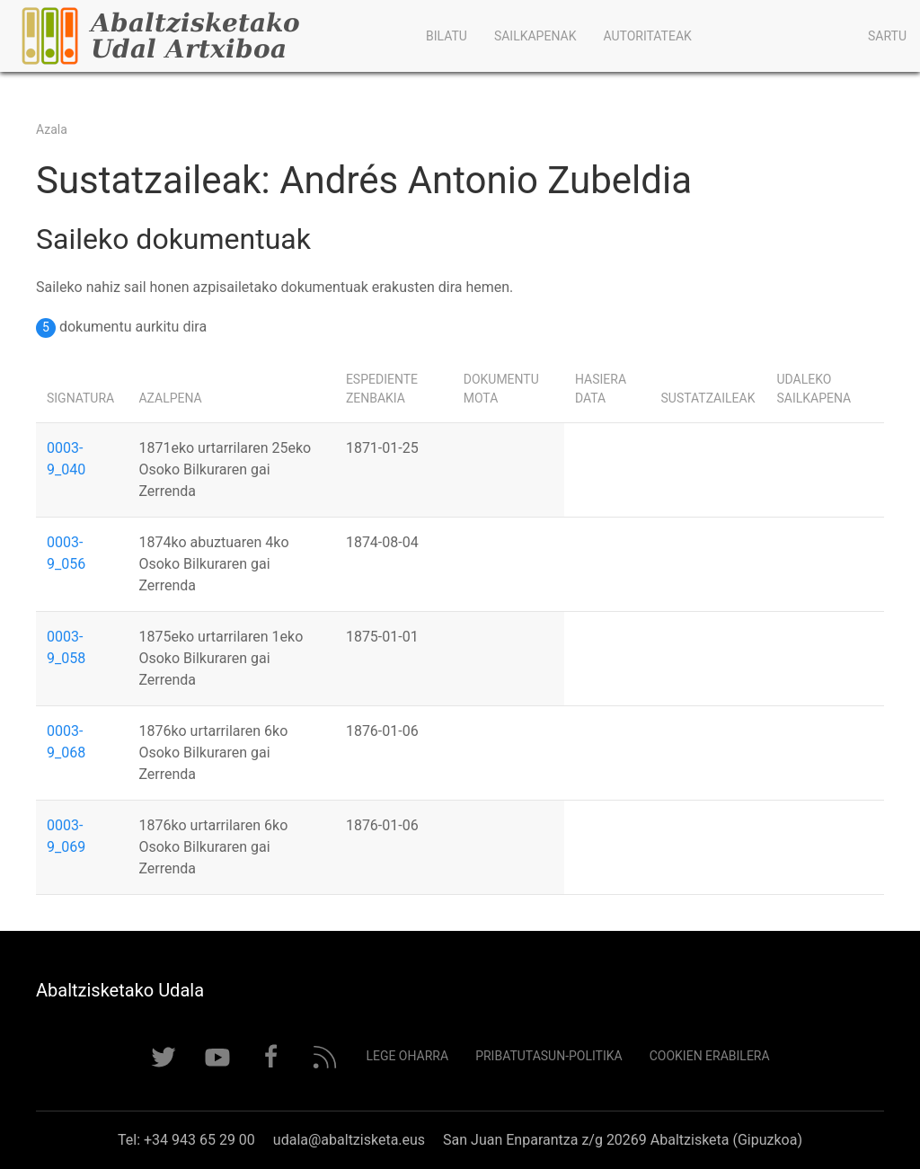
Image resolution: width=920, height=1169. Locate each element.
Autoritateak (647, 36)
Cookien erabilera (710, 1056)
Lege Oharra (407, 1056)
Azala (51, 129)
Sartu (887, 36)
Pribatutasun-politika (549, 1056)
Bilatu (446, 36)
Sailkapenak (535, 36)
